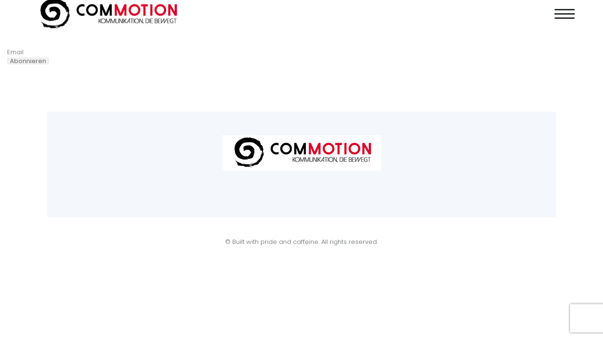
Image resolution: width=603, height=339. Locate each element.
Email (15, 52)
